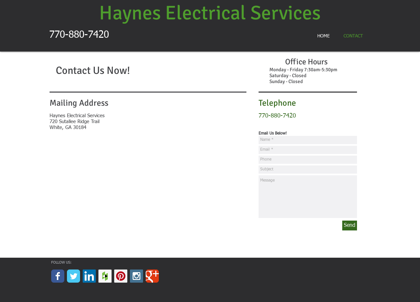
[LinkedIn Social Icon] (89, 276)
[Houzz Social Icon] (105, 276)
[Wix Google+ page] (152, 276)
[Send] (349, 225)
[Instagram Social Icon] (136, 276)
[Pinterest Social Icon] (120, 276)
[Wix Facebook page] (57, 276)
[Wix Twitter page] (73, 276)
